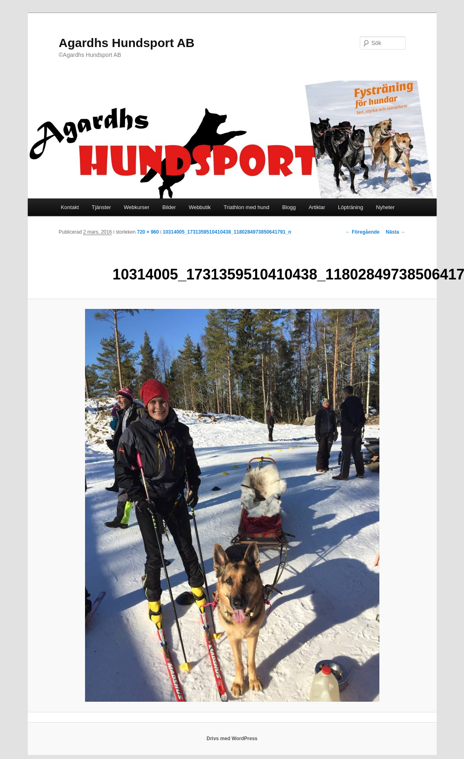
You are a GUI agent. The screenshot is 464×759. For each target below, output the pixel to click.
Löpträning (350, 207)
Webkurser (137, 207)
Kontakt (70, 207)
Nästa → (395, 232)
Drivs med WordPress (232, 738)
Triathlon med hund (246, 207)
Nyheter (385, 207)
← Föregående (362, 232)
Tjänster (101, 207)
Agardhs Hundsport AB (127, 43)
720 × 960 (148, 232)
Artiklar (317, 207)
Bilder (169, 207)
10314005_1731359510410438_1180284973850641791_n (227, 232)
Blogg (289, 207)
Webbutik (200, 207)
